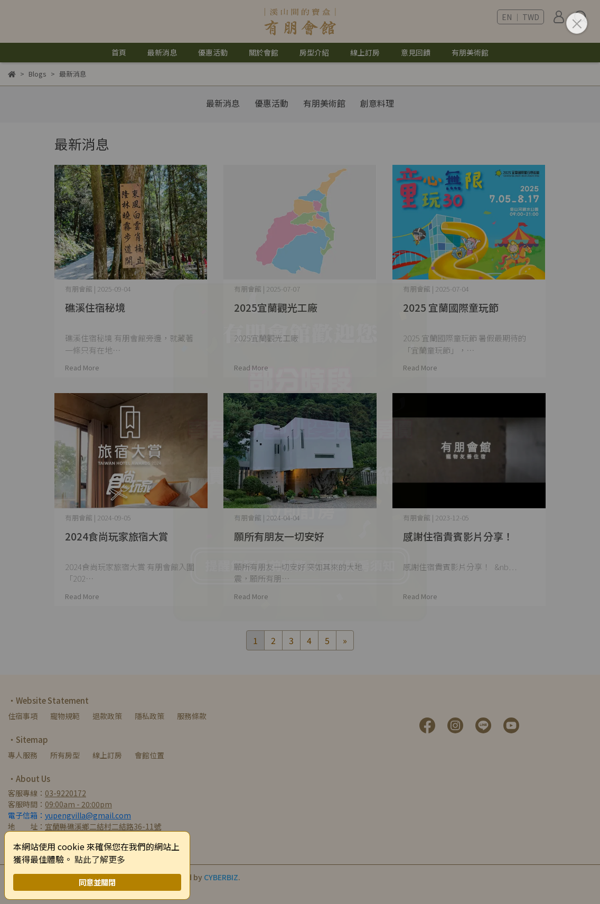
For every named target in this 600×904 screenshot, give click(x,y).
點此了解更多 (99, 859)
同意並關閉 (97, 882)
